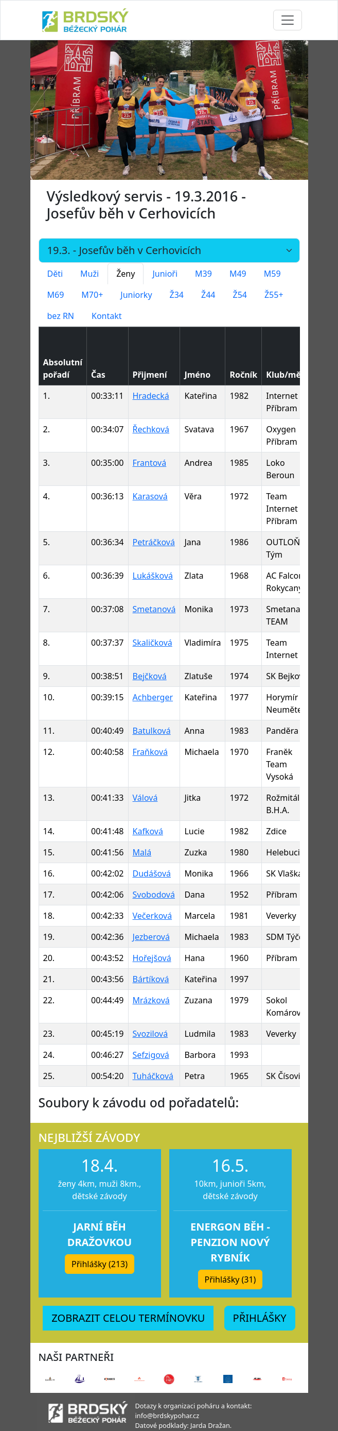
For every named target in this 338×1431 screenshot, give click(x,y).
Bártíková (151, 979)
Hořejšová (152, 958)
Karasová (150, 496)
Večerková (152, 915)
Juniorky (136, 294)
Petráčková (154, 542)
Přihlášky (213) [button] (100, 1264)
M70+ (92, 294)
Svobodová (154, 894)
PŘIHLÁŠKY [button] (260, 1318)
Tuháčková (153, 1076)
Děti (55, 273)
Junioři (164, 273)
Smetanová (154, 609)
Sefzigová (151, 1054)
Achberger (153, 697)
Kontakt (107, 316)
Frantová (150, 462)
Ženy (125, 273)
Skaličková (152, 642)
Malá (142, 852)
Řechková (151, 429)
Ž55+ (273, 294)
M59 (272, 273)
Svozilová (150, 1033)
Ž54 (240, 294)
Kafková (148, 831)
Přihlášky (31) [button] (230, 1279)
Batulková (152, 730)
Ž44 (208, 294)
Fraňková (150, 751)
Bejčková (150, 676)
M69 (55, 294)
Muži (89, 273)
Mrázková (151, 1000)
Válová (145, 797)
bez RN (61, 316)
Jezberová (151, 936)
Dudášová (152, 873)
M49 (237, 273)
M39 (203, 273)
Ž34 (177, 294)
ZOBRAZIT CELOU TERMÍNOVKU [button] (128, 1318)
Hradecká (151, 395)
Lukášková (153, 575)
